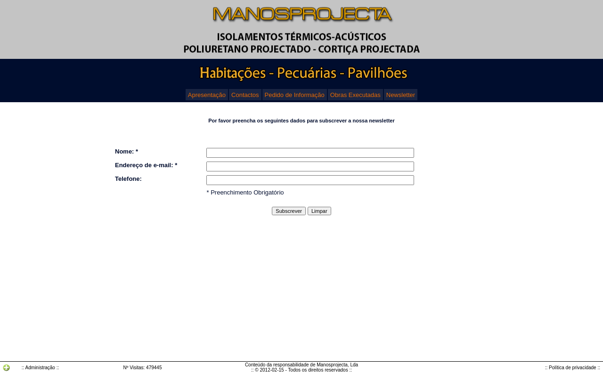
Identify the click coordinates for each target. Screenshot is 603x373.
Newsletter (400, 94)
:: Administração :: (40, 367)
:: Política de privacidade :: (572, 367)
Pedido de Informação (295, 94)
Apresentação (207, 94)
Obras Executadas (355, 94)
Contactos (245, 94)
